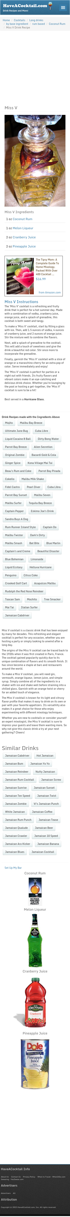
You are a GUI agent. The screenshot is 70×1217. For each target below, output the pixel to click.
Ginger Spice (12, 463)
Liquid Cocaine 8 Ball (18, 439)
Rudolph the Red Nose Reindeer (24, 591)
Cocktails (19, 20)
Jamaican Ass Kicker (17, 844)
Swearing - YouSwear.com (12, 1179)
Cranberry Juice (24, 237)
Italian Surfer (29, 607)
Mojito (9, 423)
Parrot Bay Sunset (16, 495)
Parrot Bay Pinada (49, 471)
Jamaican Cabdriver (17, 615)
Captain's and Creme (17, 551)
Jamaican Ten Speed (17, 796)
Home (6, 20)
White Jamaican (15, 812)
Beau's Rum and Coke (18, 471)
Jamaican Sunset (44, 788)
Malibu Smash (13, 543)
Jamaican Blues (14, 852)
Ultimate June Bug (16, 431)
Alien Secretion (43, 447)
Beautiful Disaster (48, 551)
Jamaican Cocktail (42, 852)
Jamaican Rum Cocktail (19, 780)
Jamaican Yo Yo (40, 763)
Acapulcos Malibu (45, 583)
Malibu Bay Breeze (31, 423)
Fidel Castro (12, 487)
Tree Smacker (52, 599)
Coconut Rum (23, 218)
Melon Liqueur (23, 228)
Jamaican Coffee (42, 812)
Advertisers (6, 1193)
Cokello (9, 479)
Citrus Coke (31, 575)
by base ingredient (17, 24)
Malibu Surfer (13, 503)
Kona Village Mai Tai (40, 463)
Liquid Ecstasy (13, 567)
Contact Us (16, 1176)
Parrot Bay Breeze (16, 447)
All (14, 1193)
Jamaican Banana (48, 844)
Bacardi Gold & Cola (44, 455)
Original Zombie (14, 455)
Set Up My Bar (13, 868)
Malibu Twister (14, 535)
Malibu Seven (42, 495)
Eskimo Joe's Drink (42, 511)
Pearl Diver (33, 487)
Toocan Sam (12, 599)
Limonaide (37, 559)
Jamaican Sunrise (16, 788)
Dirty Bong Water (48, 439)
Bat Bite (34, 543)
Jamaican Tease (48, 820)
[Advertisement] (34, 67)
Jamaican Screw (51, 780)
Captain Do (49, 527)
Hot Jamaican (45, 755)
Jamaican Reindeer (16, 772)
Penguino (10, 575)
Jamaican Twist (46, 796)
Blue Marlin (53, 543)
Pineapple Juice (24, 246)
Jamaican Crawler (16, 836)
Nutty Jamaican (45, 772)
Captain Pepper (14, 511)
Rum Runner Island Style (20, 527)
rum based (38, 24)
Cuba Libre (41, 431)
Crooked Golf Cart (16, 583)
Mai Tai (9, 607)
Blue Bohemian (14, 559)
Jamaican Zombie (16, 804)
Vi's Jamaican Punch (46, 804)
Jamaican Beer (44, 828)
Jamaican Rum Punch (18, 820)
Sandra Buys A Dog (16, 519)
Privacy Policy (29, 1176)
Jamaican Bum (14, 763)
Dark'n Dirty (37, 535)
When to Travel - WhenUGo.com (51, 1176)
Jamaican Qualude (16, 828)
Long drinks (36, 20)
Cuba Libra (54, 487)
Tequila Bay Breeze (40, 503)
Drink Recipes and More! (29, 6)
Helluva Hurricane (41, 567)
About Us (5, 1176)
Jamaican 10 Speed (46, 836)
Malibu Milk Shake (33, 479)
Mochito (32, 599)
